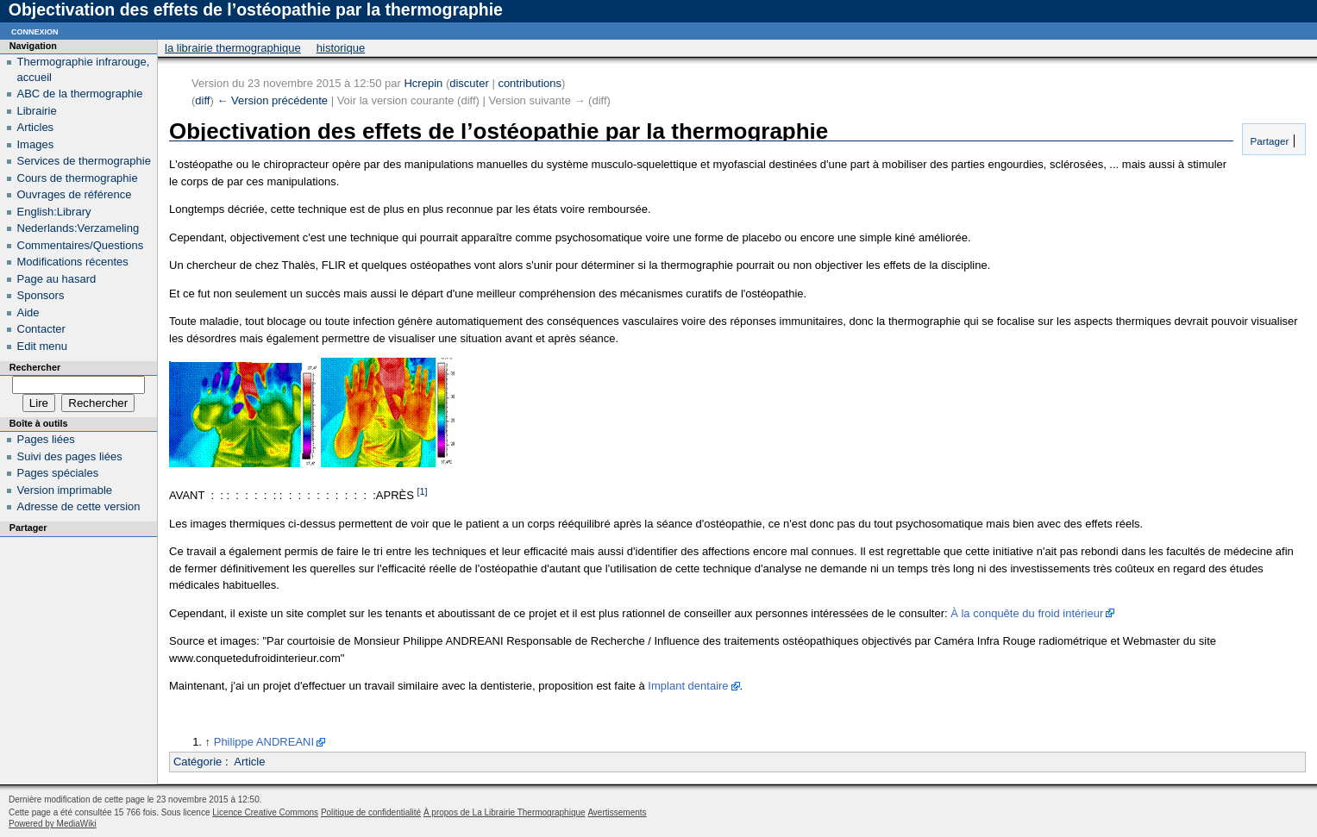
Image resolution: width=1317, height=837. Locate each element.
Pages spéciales (58, 472)
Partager (1268, 141)
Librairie (37, 110)
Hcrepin (423, 83)
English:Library (54, 211)
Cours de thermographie (77, 178)
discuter (469, 83)
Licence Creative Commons (265, 812)
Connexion (35, 30)
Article (249, 761)
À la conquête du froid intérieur (1026, 613)
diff (202, 100)
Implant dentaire (688, 685)
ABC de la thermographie (80, 93)
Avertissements (616, 812)
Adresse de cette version (79, 506)
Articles (35, 127)
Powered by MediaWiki (53, 823)
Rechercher (34, 367)
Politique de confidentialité (371, 812)
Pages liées (46, 439)
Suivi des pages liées (69, 456)
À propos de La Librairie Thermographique (504, 812)
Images (35, 144)
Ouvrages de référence (74, 194)
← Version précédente (272, 100)
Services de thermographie (84, 160)
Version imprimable (65, 490)
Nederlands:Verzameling (78, 228)
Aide (28, 312)
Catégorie (197, 761)
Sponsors (41, 295)
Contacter (41, 328)
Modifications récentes (73, 261)
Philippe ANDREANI (264, 741)
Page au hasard (57, 278)
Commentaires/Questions (80, 245)
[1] (422, 491)
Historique (341, 47)
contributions (529, 83)
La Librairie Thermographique (233, 47)
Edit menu (42, 346)
